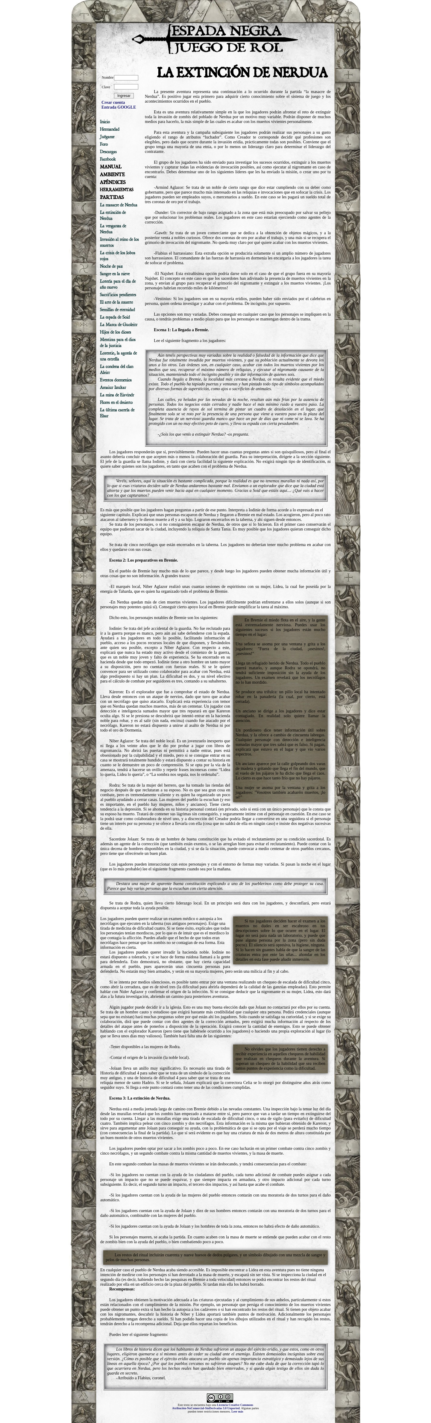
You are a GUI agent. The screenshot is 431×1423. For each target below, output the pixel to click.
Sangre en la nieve (115, 274)
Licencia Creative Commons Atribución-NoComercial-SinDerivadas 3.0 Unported (212, 1406)
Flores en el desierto (116, 402)
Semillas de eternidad (117, 310)
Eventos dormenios (116, 380)
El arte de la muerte (116, 302)
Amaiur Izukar (113, 387)
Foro (104, 144)
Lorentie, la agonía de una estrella (118, 356)
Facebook (108, 159)
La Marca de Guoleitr (118, 325)
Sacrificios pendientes (118, 295)
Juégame (107, 137)
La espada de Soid (115, 317)
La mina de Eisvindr (117, 395)
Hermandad (109, 129)
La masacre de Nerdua (118, 205)
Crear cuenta (113, 102)
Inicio (105, 122)
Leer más (237, 1411)
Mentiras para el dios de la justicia (118, 343)
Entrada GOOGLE (118, 107)
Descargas (108, 152)
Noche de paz (111, 266)
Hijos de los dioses (115, 332)
